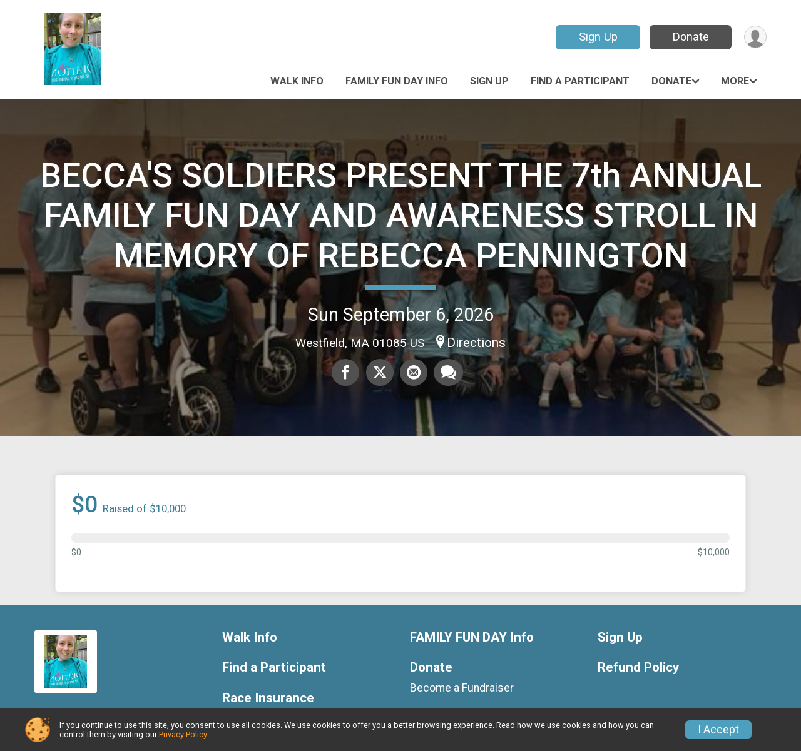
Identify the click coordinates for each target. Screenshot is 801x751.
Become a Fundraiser (462, 688)
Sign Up (597, 36)
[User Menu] (755, 37)
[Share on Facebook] (346, 373)
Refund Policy (638, 667)
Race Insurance (268, 698)
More (735, 81)
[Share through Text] (448, 373)
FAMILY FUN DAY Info (396, 81)
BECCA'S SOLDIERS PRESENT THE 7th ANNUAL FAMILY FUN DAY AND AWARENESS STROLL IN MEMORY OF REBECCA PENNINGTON (401, 216)
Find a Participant (580, 81)
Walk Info (297, 81)
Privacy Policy (183, 734)
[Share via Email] (413, 373)
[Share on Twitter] (380, 373)
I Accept (718, 729)
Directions (476, 342)
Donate (690, 36)
